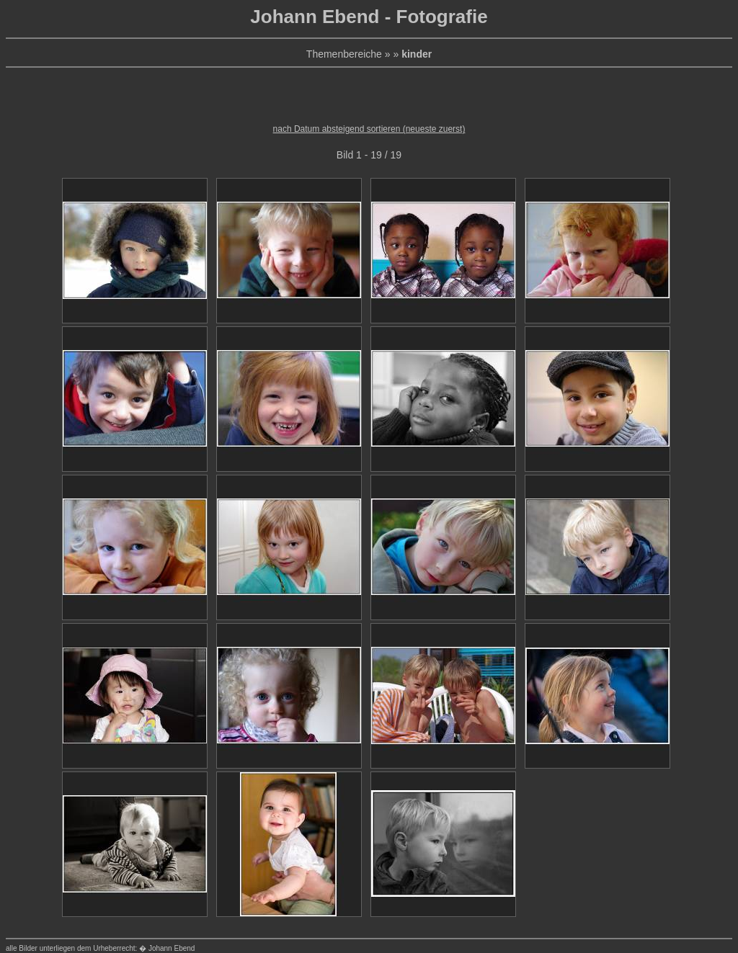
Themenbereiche (344, 54)
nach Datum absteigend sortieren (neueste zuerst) (369, 129)
